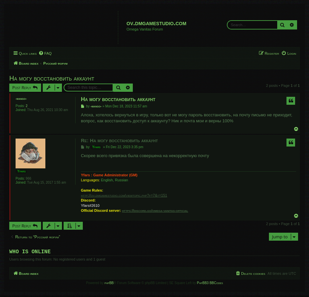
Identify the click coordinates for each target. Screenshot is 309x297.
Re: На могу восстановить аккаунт (119, 140)
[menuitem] (45, 53)
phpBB (109, 284)
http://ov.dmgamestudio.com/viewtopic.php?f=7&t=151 (124, 195)
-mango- (21, 98)
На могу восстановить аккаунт (51, 78)
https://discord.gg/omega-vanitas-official (155, 210)
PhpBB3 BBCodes (210, 284)
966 (28, 178)
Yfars (21, 171)
